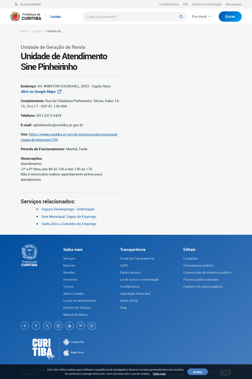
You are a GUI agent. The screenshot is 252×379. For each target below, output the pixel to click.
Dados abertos (130, 272)
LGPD (124, 265)
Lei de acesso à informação (139, 279)
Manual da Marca (75, 314)
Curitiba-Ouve (169, 4)
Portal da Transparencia (137, 258)
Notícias (69, 265)
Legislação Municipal (135, 293)
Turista (68, 286)
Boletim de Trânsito (77, 307)
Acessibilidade (27, 4)
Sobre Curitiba (73, 293)
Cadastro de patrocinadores (203, 286)
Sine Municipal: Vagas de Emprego (68, 216)
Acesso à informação (207, 4)
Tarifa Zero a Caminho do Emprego (68, 223)
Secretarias (234, 4)
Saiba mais (159, 373)
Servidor (69, 272)
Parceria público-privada (200, 279)
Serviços (69, 258)
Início (24, 31)
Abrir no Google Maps (42, 91)
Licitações (190, 258)
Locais (37, 31)
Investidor (70, 279)
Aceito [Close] (197, 372)
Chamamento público (198, 265)
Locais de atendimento (79, 300)
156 (185, 4)
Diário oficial (129, 300)
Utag (123, 307)
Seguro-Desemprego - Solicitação (67, 209)
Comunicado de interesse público (207, 272)
